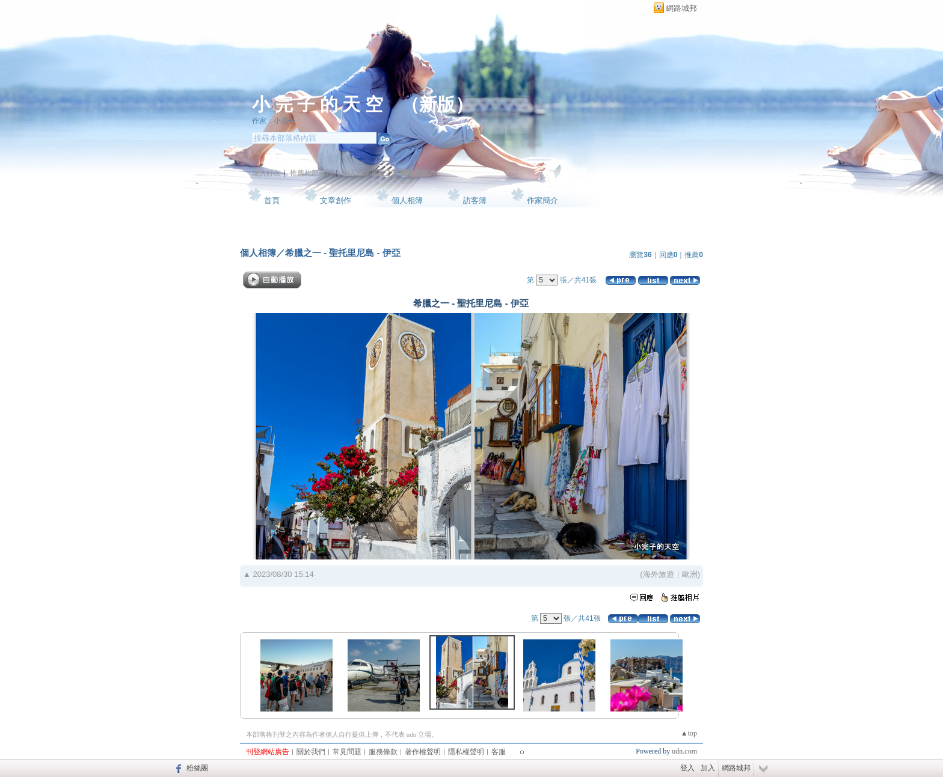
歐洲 (690, 574)
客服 (498, 752)
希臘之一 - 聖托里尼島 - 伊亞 (343, 253)
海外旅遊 (658, 574)
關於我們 (310, 752)
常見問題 (347, 752)
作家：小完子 (273, 121)
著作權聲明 (423, 752)
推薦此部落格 (311, 173)
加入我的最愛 (363, 173)
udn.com (684, 751)
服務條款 (383, 752)
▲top (689, 733)
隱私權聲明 (466, 752)
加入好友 (266, 173)
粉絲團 (197, 768)
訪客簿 (475, 200)
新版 (437, 104)
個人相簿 (407, 200)
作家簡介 (542, 200)
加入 (708, 768)
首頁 (272, 200)
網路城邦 (681, 8)
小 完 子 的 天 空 (317, 104)
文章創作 (335, 200)
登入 (687, 768)
